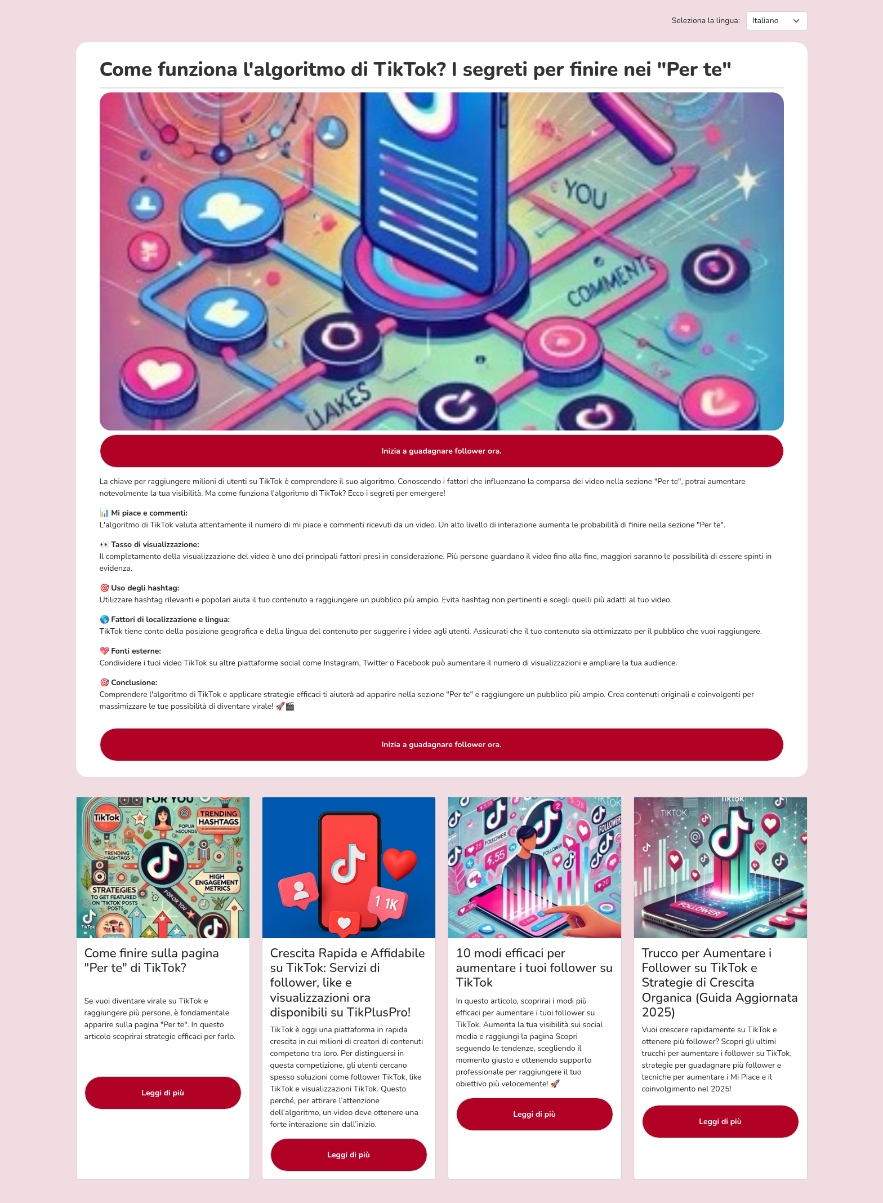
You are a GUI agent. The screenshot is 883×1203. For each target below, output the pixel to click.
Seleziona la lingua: (706, 20)
